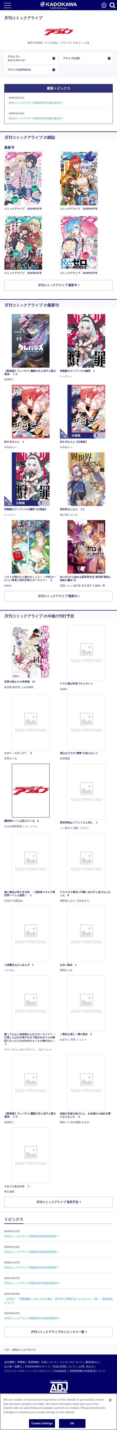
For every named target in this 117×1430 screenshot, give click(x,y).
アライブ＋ (29, 58)
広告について (48, 1362)
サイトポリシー (41, 1371)
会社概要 (9, 1362)
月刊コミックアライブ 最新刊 (57, 596)
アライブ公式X (71, 58)
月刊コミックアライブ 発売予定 (57, 1202)
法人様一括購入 (13, 1366)
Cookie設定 (60, 1371)
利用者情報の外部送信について (87, 1371)
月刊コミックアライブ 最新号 (57, 285)
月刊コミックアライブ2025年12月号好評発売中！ (32, 1283)
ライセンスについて (71, 1362)
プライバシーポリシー (17, 1371)
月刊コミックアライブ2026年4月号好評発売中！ (36, 118)
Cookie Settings (42, 1423)
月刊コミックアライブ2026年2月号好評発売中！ (31, 1251)
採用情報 (33, 1362)
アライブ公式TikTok (19, 69)
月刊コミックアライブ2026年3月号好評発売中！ (31, 1236)
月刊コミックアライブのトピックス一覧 (57, 1332)
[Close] (110, 1400)
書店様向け (91, 1362)
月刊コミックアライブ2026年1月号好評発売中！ (31, 1267)
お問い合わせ (86, 1366)
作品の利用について (64, 1366)
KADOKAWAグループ (37, 1366)
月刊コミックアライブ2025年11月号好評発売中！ (32, 1318)
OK (72, 1423)
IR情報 (21, 1362)
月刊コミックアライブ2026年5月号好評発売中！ (36, 102)
